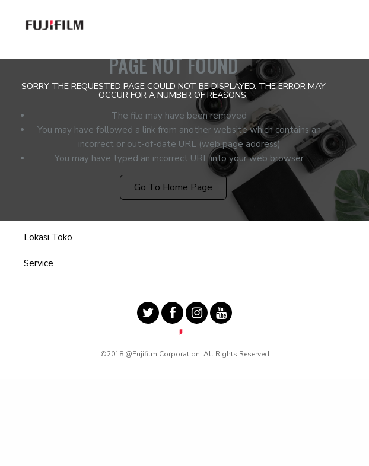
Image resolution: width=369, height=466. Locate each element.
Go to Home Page (173, 187)
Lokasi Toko (48, 237)
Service (38, 263)
